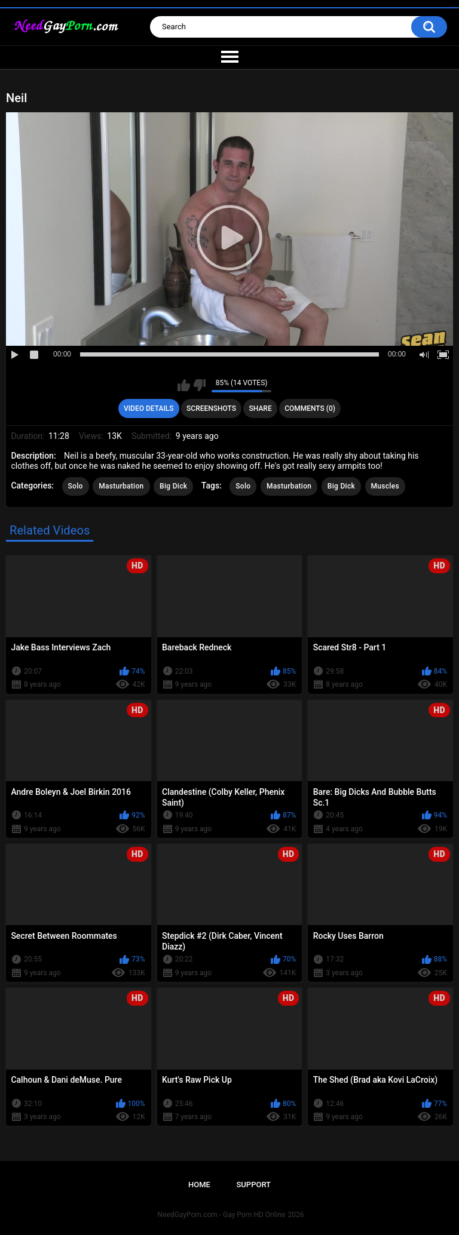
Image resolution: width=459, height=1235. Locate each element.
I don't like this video (199, 385)
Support (253, 1184)
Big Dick (173, 486)
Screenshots (211, 408)
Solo (75, 486)
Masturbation (121, 486)
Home (199, 1184)
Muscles (385, 486)
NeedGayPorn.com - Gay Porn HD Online (222, 1215)
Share (260, 408)
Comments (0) (309, 408)
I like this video (184, 385)
